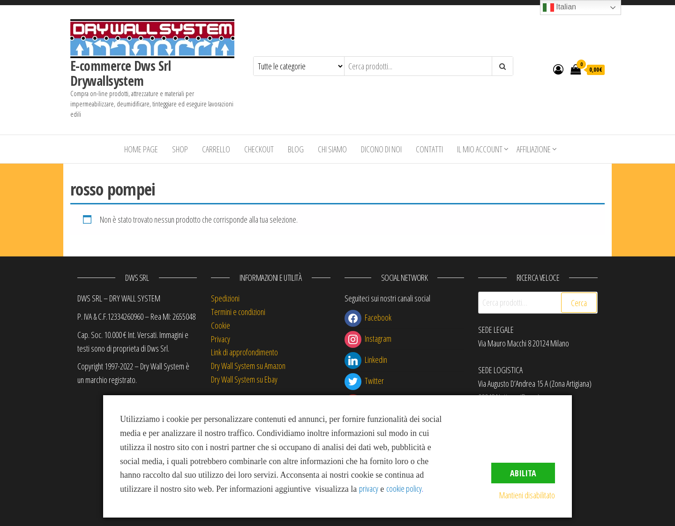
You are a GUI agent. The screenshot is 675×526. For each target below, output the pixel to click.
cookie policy (404, 488)
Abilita (523, 473)
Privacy (220, 339)
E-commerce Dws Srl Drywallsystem (120, 73)
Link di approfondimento (244, 352)
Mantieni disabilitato (527, 495)
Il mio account (479, 149)
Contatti (429, 149)
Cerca (579, 302)
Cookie (220, 325)
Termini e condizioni (238, 311)
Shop (180, 149)
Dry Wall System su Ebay (244, 379)
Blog (296, 149)
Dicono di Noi (381, 149)
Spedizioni (225, 298)
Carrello (216, 149)
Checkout (259, 149)
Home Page (141, 149)
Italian (559, 7)
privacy (368, 488)
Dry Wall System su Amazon (248, 365)
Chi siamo (332, 149)
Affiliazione (534, 149)
